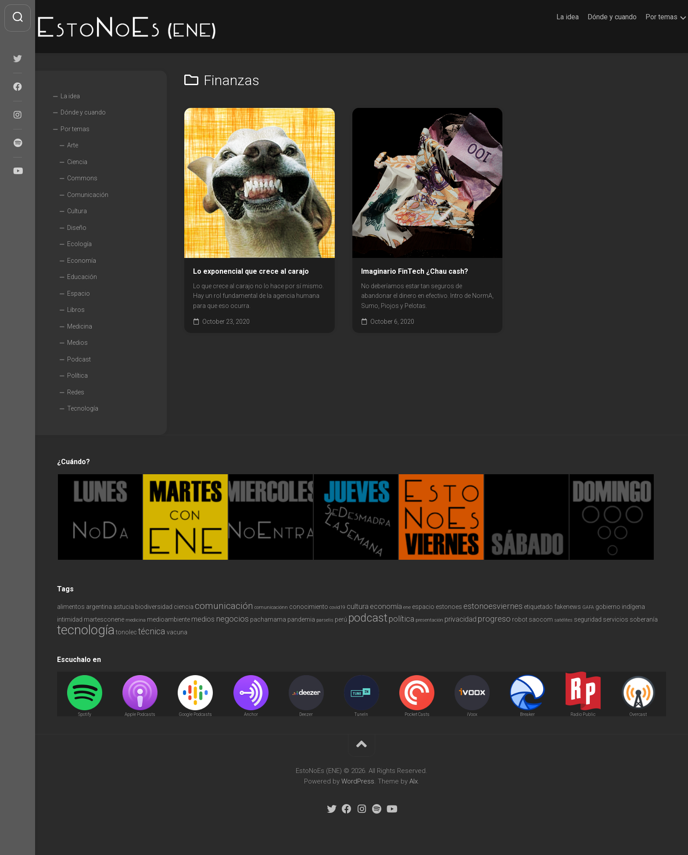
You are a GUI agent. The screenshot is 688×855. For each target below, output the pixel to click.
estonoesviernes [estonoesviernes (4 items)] (493, 606)
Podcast (79, 359)
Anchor (251, 714)
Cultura (77, 211)
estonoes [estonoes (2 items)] (449, 606)
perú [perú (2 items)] (341, 619)
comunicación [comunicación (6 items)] (224, 605)
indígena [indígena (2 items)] (633, 606)
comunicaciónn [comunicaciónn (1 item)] (271, 607)
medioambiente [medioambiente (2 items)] (168, 619)
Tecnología (82, 408)
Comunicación (87, 194)
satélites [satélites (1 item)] (563, 620)
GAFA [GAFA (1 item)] (588, 607)
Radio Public (582, 714)
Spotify (84, 714)
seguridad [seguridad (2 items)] (588, 619)
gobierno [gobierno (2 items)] (607, 606)
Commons (82, 178)
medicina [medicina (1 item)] (135, 620)
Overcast (638, 714)
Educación (82, 276)
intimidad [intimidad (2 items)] (69, 619)
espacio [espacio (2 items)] (423, 606)
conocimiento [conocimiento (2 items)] (308, 606)
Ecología (79, 243)
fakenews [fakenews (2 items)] (567, 606)
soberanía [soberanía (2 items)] (644, 619)
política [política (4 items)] (401, 618)
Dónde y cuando (594, 17)
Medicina (79, 326)
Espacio (78, 293)
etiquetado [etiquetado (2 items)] (538, 606)
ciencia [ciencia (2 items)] (184, 606)
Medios (77, 342)
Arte (72, 145)
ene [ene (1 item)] (407, 607)
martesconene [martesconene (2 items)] (104, 619)
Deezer (306, 714)
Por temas (644, 17)
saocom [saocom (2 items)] (541, 619)
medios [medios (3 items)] (203, 619)
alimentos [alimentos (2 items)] (71, 606)
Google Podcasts (195, 714)
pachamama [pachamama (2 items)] (268, 619)
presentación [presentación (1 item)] (429, 620)
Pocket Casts (417, 714)
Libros (76, 309)
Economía (81, 260)
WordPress (357, 781)
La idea (550, 17)
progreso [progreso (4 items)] (494, 618)
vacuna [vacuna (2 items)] (177, 632)
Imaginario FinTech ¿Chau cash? (414, 271)
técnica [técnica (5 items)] (151, 631)
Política (77, 375)
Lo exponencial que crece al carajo (251, 271)
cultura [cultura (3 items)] (358, 606)
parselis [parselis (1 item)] (324, 620)
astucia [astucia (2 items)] (123, 606)
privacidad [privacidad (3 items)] (460, 619)
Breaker (527, 714)
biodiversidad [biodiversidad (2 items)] (153, 606)
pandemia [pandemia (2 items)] (301, 619)
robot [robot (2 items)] (519, 619)
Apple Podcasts (140, 714)
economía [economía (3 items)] (386, 606)
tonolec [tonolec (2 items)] (126, 632)
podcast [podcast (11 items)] (367, 617)
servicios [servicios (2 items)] (615, 619)
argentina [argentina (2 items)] (99, 606)
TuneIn (361, 714)
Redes (75, 392)
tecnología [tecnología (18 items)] (86, 629)
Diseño (76, 227)
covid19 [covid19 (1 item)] (337, 607)
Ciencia (77, 161)
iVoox (472, 714)
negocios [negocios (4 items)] (232, 618)
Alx (413, 781)
